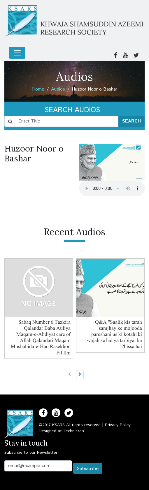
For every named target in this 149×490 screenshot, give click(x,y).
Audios (58, 89)
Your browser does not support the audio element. (112, 188)
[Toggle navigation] (17, 53)
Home (38, 89)
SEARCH (131, 121)
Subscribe (88, 468)
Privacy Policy (118, 425)
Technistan (73, 431)
